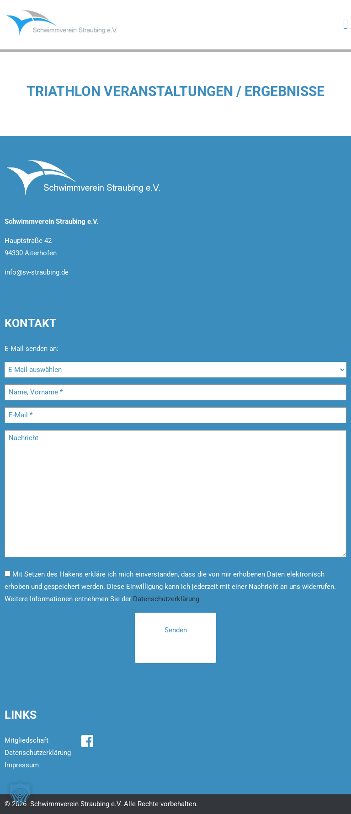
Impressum (22, 765)
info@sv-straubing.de (37, 272)
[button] (20, 794)
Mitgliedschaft (26, 740)
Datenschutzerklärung (166, 599)
